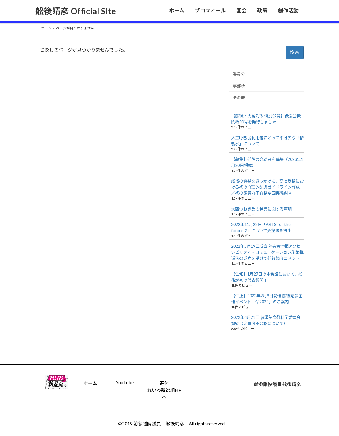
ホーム (90, 383)
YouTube (125, 382)
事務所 (239, 85)
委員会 (239, 74)
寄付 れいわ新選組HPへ (164, 390)
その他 (239, 97)
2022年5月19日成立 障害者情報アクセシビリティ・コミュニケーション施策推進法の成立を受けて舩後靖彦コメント (267, 252)
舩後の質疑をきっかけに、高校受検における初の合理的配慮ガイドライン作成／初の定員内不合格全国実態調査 (267, 187)
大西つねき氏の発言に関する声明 (261, 208)
